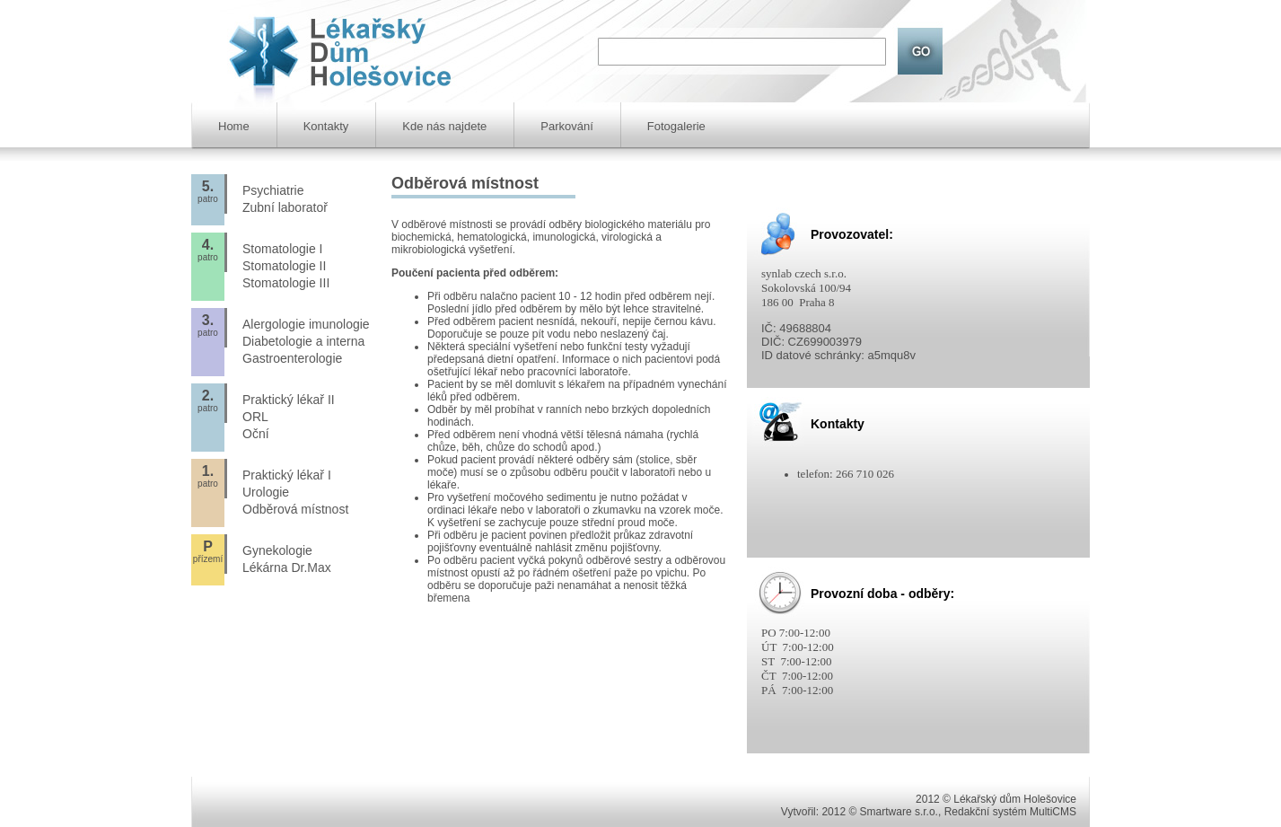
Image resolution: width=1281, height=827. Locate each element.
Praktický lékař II (288, 399)
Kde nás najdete (444, 126)
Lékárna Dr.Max (286, 567)
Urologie (265, 492)
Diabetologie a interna (303, 341)
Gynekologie (277, 550)
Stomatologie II (284, 266)
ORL (255, 416)
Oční (255, 434)
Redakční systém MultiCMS (1010, 811)
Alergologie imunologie (306, 324)
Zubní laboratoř (285, 207)
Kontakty (326, 126)
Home (234, 126)
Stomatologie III (285, 283)
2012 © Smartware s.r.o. (879, 811)
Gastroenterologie (292, 358)
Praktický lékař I (286, 475)
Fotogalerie (676, 126)
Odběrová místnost (295, 509)
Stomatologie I (282, 249)
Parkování (566, 126)
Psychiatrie (272, 190)
